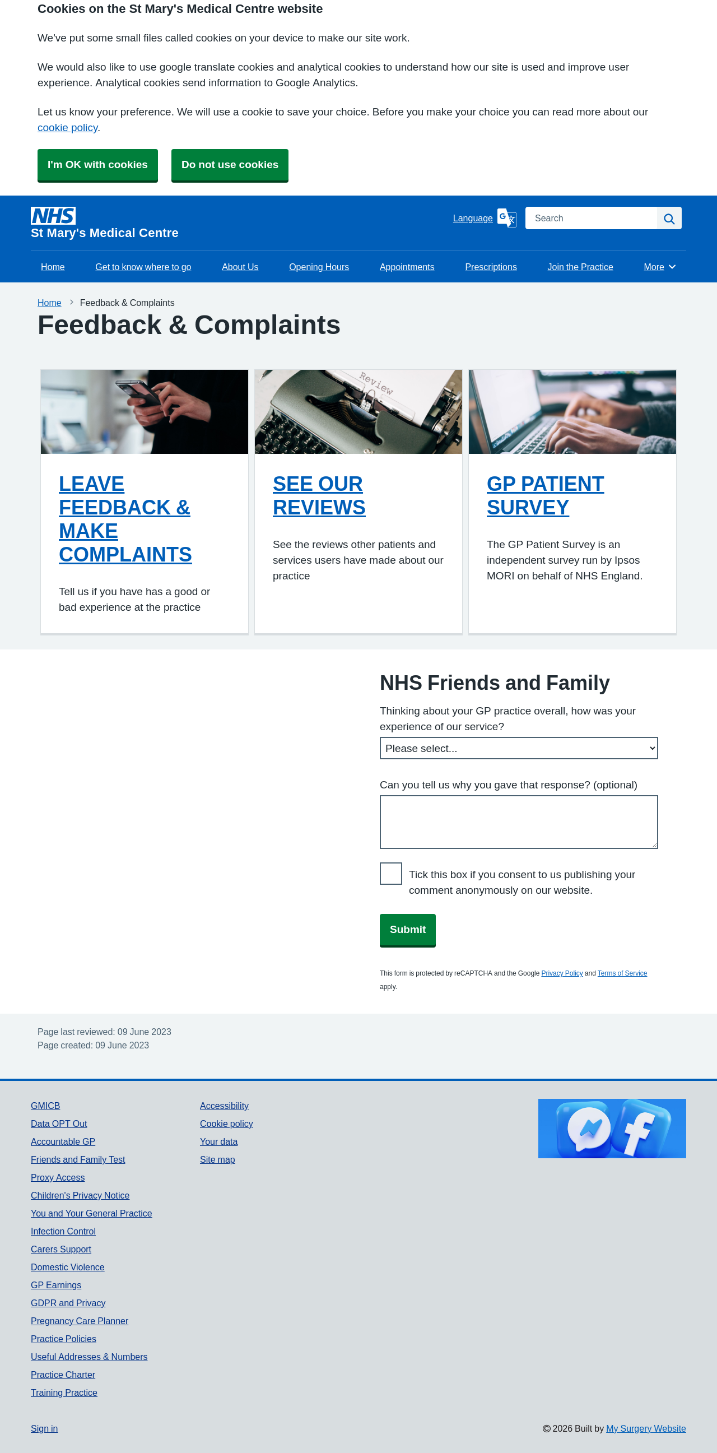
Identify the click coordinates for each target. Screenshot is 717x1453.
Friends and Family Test (78, 1159)
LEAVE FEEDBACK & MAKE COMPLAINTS (125, 518)
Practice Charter (63, 1374)
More (660, 266)
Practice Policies (63, 1338)
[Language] (484, 218)
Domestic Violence (68, 1266)
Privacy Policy (562, 973)
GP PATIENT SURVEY (545, 495)
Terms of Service (623, 973)
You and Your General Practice (91, 1213)
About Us (240, 266)
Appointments (407, 266)
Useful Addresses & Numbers (89, 1356)
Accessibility (224, 1105)
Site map (217, 1159)
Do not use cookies (229, 164)
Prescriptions (490, 266)
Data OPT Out (59, 1123)
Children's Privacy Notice (80, 1195)
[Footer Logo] (612, 1128)
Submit (408, 929)
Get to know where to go (143, 266)
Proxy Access (58, 1177)
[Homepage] (240, 223)
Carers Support (61, 1249)
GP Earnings (56, 1284)
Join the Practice (580, 266)
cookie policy (67, 127)
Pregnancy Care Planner (79, 1320)
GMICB (45, 1105)
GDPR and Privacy (68, 1302)
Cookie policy (226, 1123)
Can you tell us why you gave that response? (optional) (508, 784)
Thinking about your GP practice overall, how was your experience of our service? (508, 718)
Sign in (44, 1428)
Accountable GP (63, 1141)
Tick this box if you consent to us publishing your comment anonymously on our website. (522, 882)
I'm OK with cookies (98, 164)
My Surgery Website (646, 1428)
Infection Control (63, 1231)
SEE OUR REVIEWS (319, 495)
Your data (219, 1141)
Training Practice (64, 1392)
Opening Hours (319, 266)
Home (53, 266)
